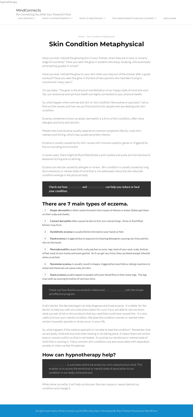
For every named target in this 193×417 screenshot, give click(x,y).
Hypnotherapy (58, 364)
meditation (75, 187)
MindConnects (28, 10)
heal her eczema (114, 290)
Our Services (25, 18)
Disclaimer (169, 18)
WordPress (151, 410)
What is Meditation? (91, 18)
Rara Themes (124, 410)
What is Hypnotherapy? (56, 18)
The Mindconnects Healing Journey (133, 18)
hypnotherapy (96, 187)
